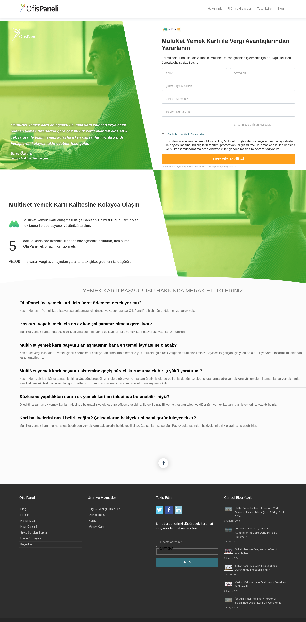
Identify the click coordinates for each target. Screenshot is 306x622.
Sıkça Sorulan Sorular (34, 532)
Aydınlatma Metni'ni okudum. (187, 134)
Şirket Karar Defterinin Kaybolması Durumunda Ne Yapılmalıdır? (256, 567)
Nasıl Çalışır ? (28, 526)
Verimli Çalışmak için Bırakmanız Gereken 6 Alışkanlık (260, 584)
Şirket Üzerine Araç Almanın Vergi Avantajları (256, 551)
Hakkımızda (215, 8)
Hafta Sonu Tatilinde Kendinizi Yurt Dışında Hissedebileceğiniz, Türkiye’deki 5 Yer (260, 512)
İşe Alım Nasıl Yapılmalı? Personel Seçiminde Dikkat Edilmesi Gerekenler (259, 600)
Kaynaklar (26, 544)
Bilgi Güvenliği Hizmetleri (104, 509)
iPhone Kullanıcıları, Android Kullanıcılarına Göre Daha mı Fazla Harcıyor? (256, 532)
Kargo (93, 520)
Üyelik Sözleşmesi (31, 538)
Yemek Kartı (96, 526)
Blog (281, 8)
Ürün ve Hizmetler (239, 8)
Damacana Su (97, 514)
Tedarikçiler (264, 8)
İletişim (24, 514)
